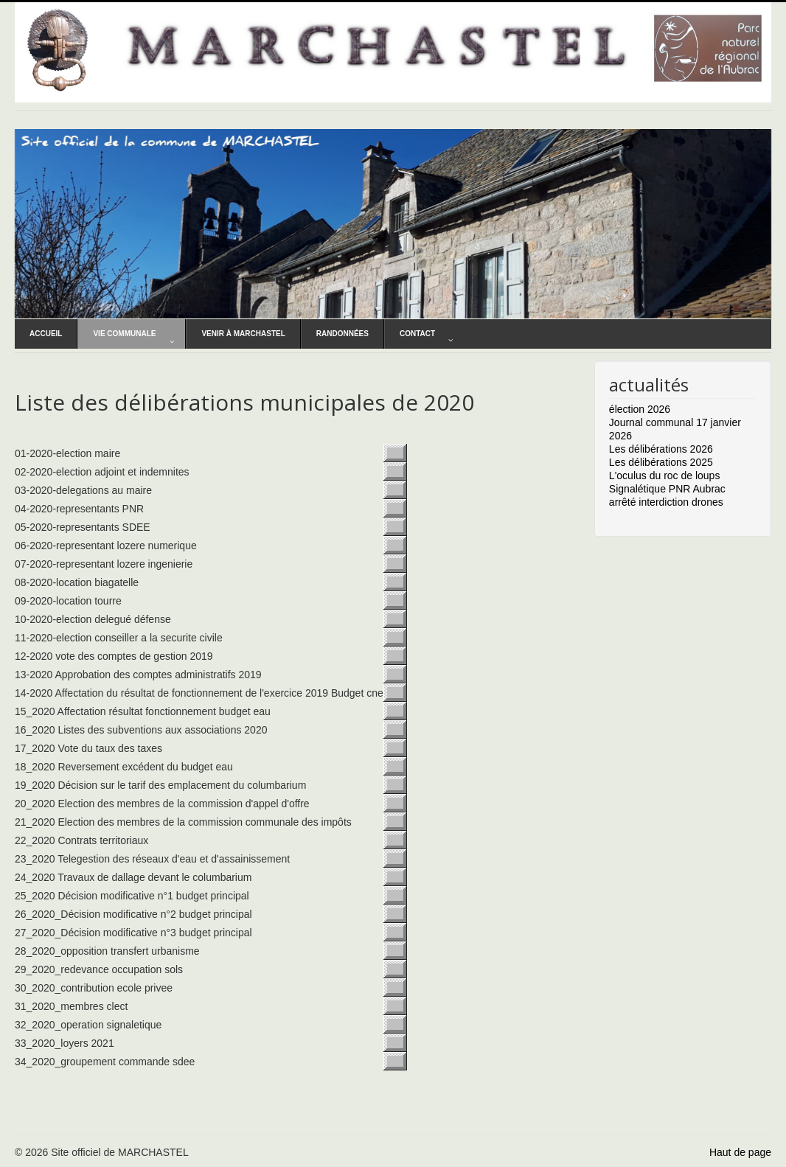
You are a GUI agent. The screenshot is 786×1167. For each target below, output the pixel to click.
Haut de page (740, 1152)
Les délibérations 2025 (661, 462)
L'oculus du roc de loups (664, 475)
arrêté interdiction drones (666, 502)
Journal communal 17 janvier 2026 (675, 429)
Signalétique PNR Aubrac (667, 489)
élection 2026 (639, 409)
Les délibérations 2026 (661, 449)
